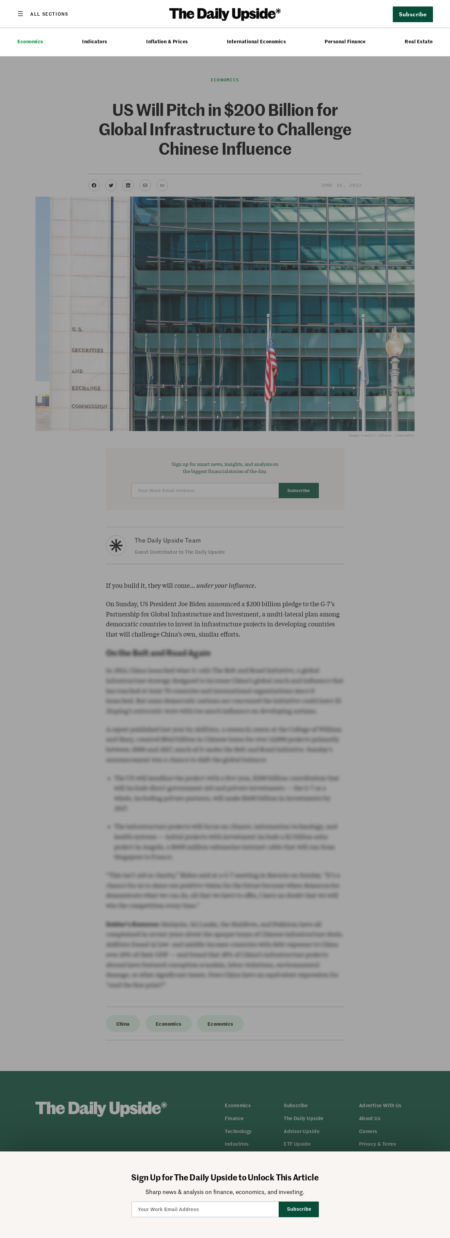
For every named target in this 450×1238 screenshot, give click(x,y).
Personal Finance (345, 41)
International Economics (256, 41)
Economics (30, 41)
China (123, 1023)
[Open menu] (42, 14)
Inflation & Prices (167, 41)
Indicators (94, 41)
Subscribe (412, 14)
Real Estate (419, 41)
